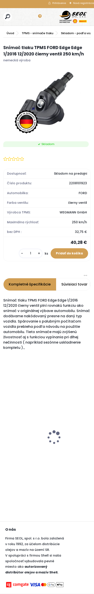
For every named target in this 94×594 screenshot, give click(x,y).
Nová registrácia (83, 3)
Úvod (10, 33)
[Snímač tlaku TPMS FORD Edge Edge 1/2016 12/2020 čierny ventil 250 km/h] (47, 101)
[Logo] (73, 17)
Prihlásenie (59, 3)
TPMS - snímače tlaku (37, 33)
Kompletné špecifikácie (30, 284)
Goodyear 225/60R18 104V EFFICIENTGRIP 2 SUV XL (27, 442)
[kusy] (31, 253)
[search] (7, 16)
